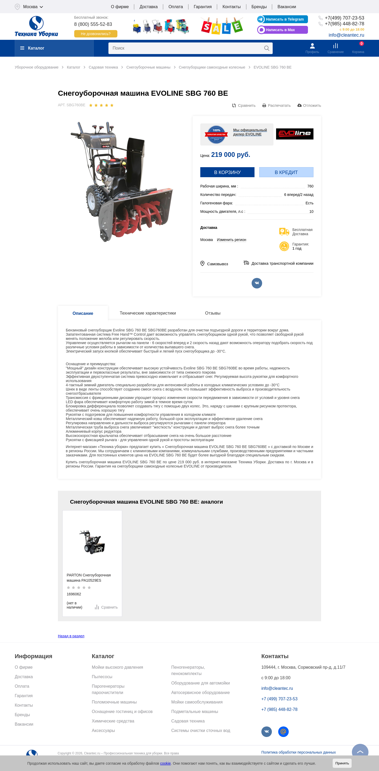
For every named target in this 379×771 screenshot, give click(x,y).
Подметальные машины (194, 711)
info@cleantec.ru (346, 35)
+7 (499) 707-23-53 (279, 699)
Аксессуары (103, 730)
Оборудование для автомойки (200, 683)
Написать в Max (280, 30)
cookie (165, 763)
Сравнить (247, 105)
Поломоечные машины (114, 702)
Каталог (32, 48)
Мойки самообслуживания (197, 702)
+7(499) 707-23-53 (344, 18)
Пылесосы (102, 676)
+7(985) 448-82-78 (344, 23)
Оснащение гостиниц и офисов (122, 711)
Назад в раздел (71, 636)
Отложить (312, 105)
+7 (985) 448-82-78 (279, 709)
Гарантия (203, 6)
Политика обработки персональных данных (298, 752)
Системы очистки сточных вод (200, 730)
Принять (342, 763)
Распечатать (279, 105)
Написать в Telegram (285, 19)
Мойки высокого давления (117, 667)
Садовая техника (188, 721)
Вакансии (286, 6)
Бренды (259, 6)
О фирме (120, 6)
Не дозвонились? (96, 34)
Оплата (175, 6)
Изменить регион (231, 240)
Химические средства (113, 721)
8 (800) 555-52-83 (93, 24)
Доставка (148, 6)
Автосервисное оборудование (200, 692)
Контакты (231, 6)
